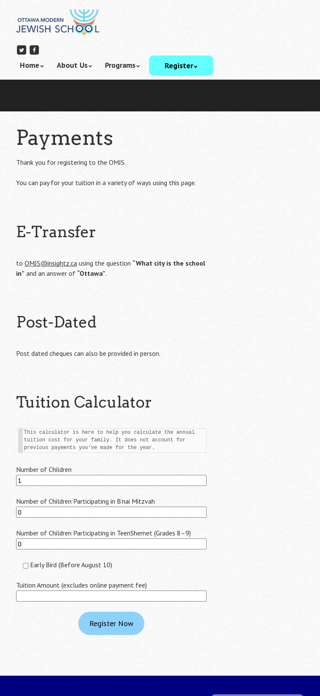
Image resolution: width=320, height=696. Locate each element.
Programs (120, 65)
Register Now (111, 623)
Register (179, 65)
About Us (72, 65)
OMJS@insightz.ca (51, 263)
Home (29, 65)
